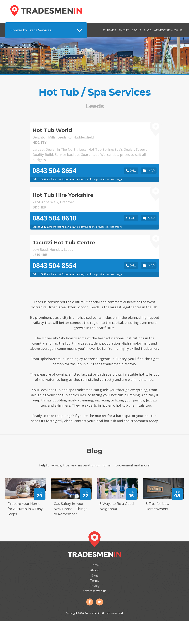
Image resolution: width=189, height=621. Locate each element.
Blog (148, 30)
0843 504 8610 (54, 218)
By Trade (109, 30)
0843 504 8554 (54, 265)
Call (132, 170)
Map (151, 170)
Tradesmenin (46, 10)
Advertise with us (168, 30)
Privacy (94, 586)
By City (124, 30)
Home (94, 565)
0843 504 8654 (54, 170)
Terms (94, 581)
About (136, 30)
